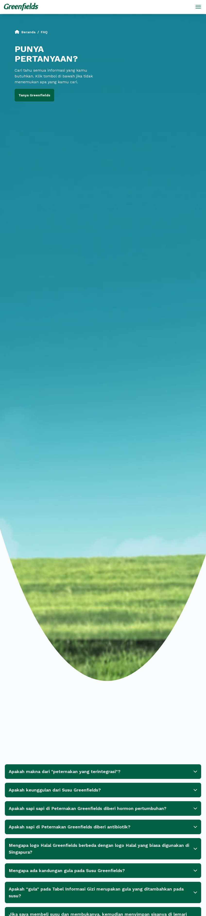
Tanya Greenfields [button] (34, 95)
